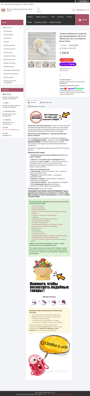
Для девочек (7, 38)
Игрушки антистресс (10, 63)
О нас (53, 17)
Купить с (69, 64)
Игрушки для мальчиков (11, 73)
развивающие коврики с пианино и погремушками (49, 235)
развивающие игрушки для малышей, (45, 237)
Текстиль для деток (9, 49)
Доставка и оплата (40, 22)
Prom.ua (53, 392)
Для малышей (8, 31)
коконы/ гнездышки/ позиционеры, (44, 215)
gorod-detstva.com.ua (58, 201)
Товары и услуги (41, 17)
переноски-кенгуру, (39, 234)
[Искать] (38, 9)
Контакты (60, 17)
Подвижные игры (9, 66)
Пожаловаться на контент (50, 394)
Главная (30, 17)
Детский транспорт (9, 45)
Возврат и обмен (55, 22)
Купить (68, 60)
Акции (29, 22)
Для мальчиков (8, 34)
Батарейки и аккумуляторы (12, 70)
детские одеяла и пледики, (41, 221)
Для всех (6, 41)
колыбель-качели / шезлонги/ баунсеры (46, 239)
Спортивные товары (10, 56)
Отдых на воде (8, 52)
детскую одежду (38, 208)
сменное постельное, (39, 210)
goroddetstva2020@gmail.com (11, 129)
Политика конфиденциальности (65, 394)
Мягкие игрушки (8, 77)
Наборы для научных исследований (10, 81)
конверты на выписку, (39, 222)
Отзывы (69, 17)
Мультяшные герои (9, 59)
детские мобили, (37, 232)
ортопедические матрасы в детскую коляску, (47, 224)
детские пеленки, (38, 206)
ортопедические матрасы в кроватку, (45, 219)
